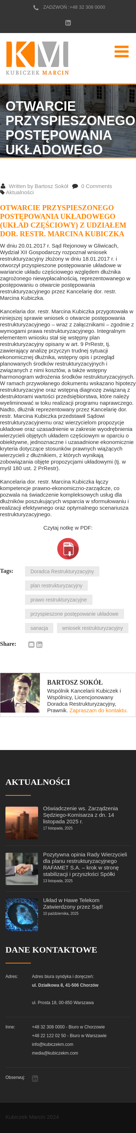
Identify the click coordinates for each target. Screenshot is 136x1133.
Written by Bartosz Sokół (34, 186)
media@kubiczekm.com (55, 1053)
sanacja (39, 628)
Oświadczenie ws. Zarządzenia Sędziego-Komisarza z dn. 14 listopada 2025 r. (80, 814)
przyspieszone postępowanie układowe (74, 614)
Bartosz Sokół (75, 682)
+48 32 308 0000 (87, 7)
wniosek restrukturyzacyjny (92, 628)
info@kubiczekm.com (52, 1044)
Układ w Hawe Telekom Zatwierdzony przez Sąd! (73, 903)
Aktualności (20, 192)
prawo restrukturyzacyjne (58, 600)
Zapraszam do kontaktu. (99, 710)
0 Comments (92, 186)
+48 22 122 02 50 (49, 1035)
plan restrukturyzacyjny (56, 585)
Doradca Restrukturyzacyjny (62, 571)
